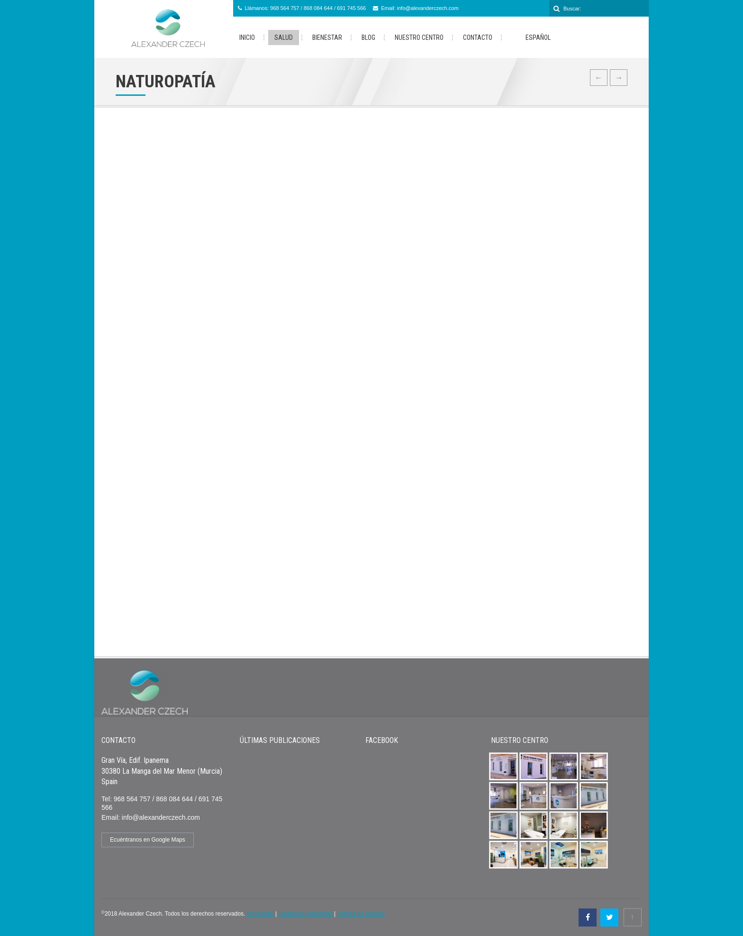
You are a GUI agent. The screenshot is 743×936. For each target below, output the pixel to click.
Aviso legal (260, 913)
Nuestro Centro (419, 37)
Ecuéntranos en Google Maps (147, 839)
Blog (368, 37)
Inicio (247, 37)
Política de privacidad (306, 913)
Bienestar (327, 37)
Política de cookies (360, 913)
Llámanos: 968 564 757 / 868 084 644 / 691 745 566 (305, 8)
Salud (283, 37)
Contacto (477, 37)
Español (531, 38)
